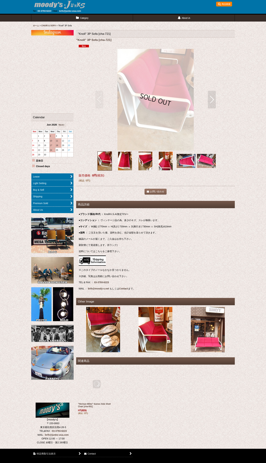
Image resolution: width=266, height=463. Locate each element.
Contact (123, 288)
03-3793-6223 (44, 11)
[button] (224, 4)
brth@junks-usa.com (70, 11)
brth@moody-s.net (98, 288)
